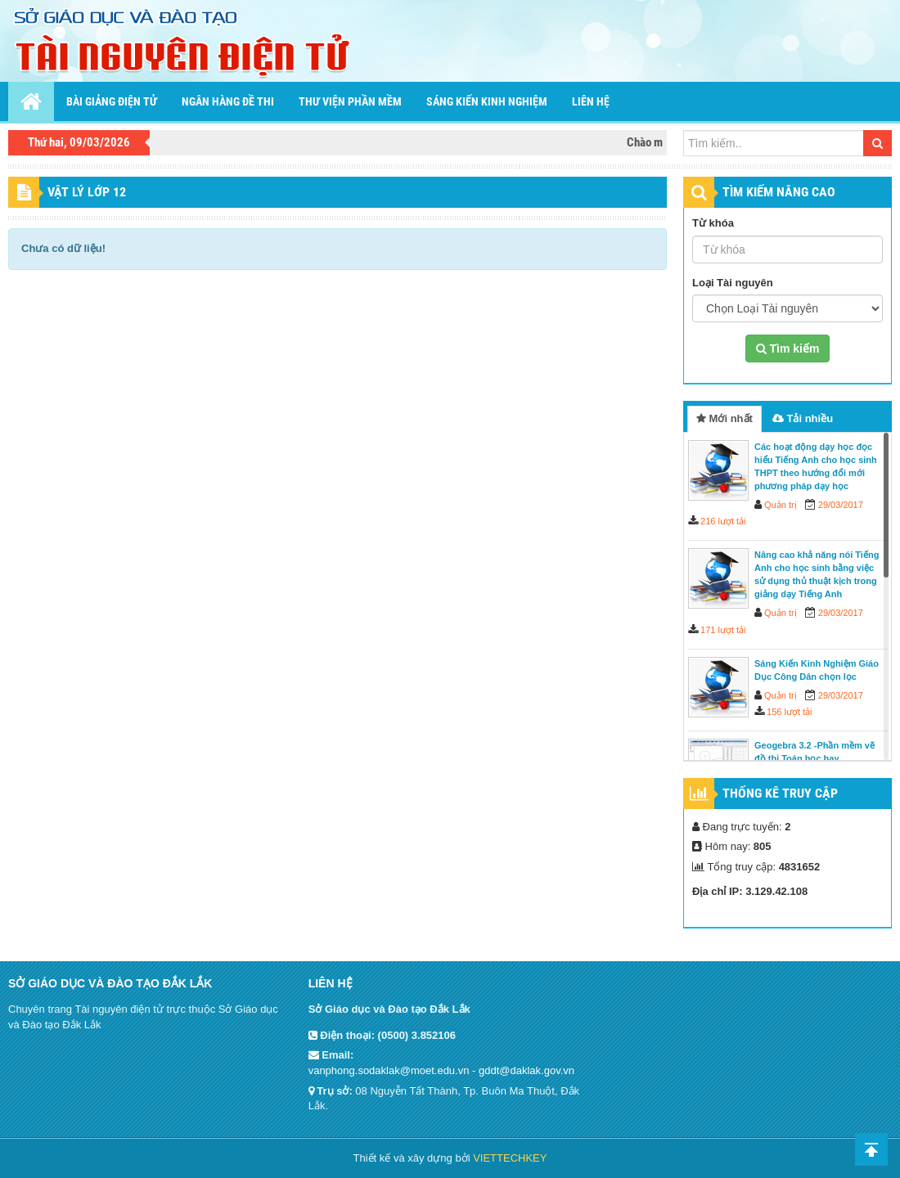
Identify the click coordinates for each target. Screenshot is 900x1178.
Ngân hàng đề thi (228, 101)
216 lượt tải (722, 521)
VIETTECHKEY (510, 1158)
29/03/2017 (840, 505)
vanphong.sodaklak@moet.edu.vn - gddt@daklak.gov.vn (441, 1070)
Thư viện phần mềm (350, 101)
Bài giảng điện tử (111, 101)
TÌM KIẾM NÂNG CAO (778, 192)
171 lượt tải (722, 630)
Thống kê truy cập (780, 793)
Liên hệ (591, 101)
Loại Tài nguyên (732, 283)
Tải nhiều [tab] (802, 418)
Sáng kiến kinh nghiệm (486, 101)
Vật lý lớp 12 (86, 192)
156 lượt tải (789, 712)
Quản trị (780, 505)
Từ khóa (713, 223)
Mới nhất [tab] (724, 418)
